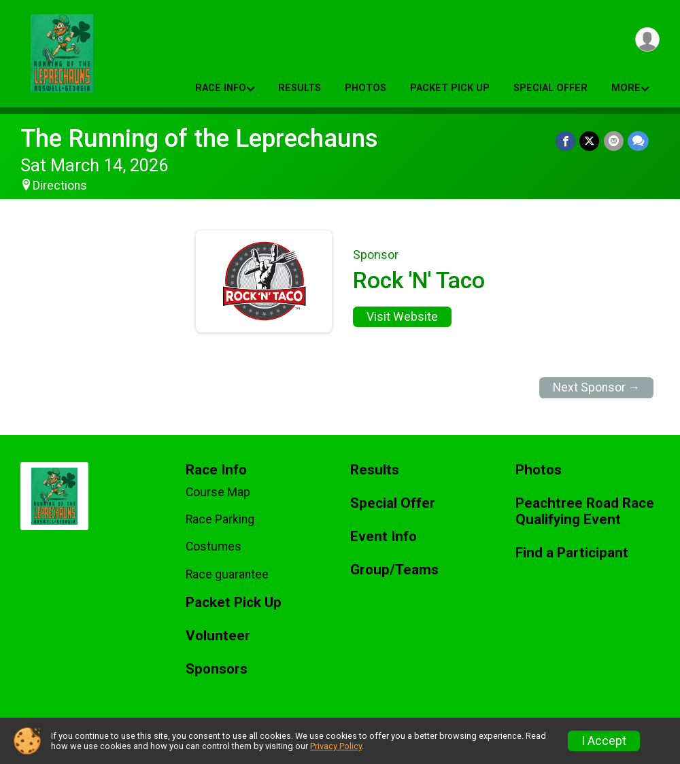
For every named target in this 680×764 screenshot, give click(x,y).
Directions (60, 185)
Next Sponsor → (597, 387)
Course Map (218, 492)
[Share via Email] (614, 141)
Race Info (220, 88)
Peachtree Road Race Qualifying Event (584, 511)
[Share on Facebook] (566, 141)
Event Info (383, 536)
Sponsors (217, 669)
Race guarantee (227, 574)
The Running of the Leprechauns (199, 138)
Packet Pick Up (450, 88)
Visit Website (402, 317)
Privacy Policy (336, 746)
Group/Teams (394, 570)
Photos (365, 88)
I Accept (603, 741)
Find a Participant (571, 553)
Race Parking (220, 519)
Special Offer (550, 88)
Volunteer (218, 636)
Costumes (213, 546)
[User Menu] (647, 39)
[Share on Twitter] (590, 141)
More (626, 88)
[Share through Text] (638, 141)
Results (299, 88)
